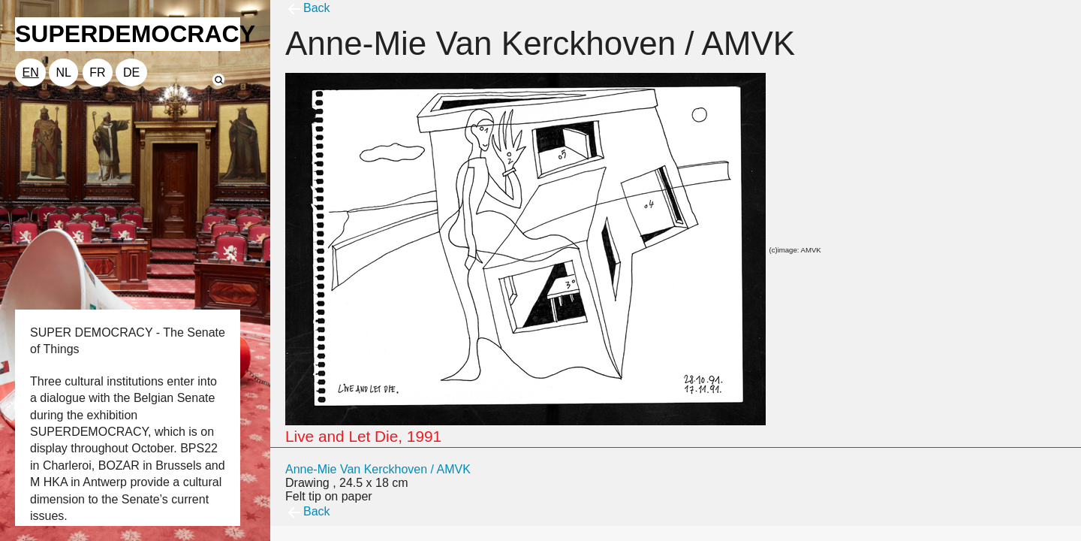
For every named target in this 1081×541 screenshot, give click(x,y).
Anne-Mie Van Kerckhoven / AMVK (378, 469)
